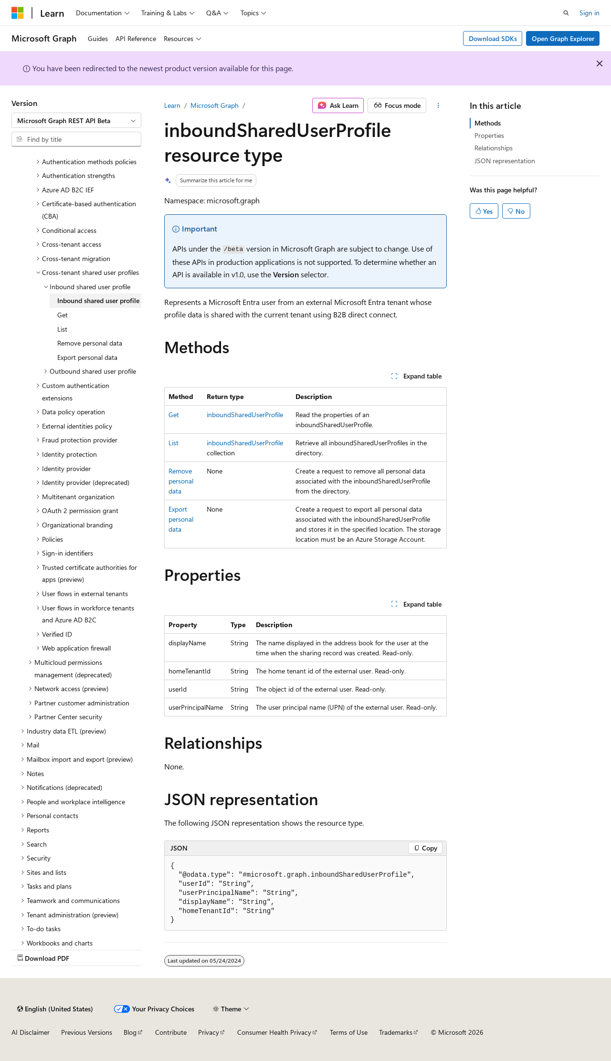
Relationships (493, 147)
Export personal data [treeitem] (87, 357)
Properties (489, 135)
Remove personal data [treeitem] (89, 342)
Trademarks (395, 1032)
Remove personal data (181, 480)
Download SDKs (493, 38)
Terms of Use (349, 1032)
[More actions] (438, 105)
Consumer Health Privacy (274, 1032)
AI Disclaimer (30, 1032)
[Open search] (566, 12)
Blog (130, 1032)
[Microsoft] (17, 13)
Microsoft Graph (214, 105)
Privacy (208, 1032)
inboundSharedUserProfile (245, 414)
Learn (172, 105)
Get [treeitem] (62, 314)
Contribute (171, 1032)
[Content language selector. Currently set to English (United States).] (55, 1009)
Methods (487, 122)
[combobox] (76, 120)
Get (174, 414)
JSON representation (504, 160)
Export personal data (181, 519)
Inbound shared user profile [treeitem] (98, 300)
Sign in (589, 12)
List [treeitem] (62, 329)
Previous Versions (86, 1032)
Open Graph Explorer (563, 38)
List (174, 442)
